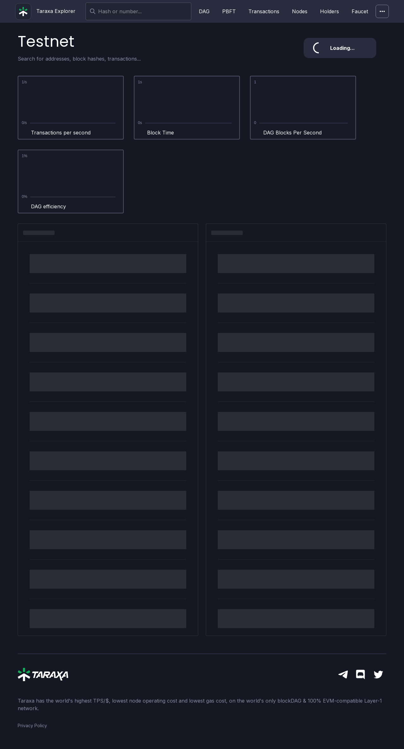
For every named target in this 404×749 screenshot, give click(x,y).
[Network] (382, 11)
